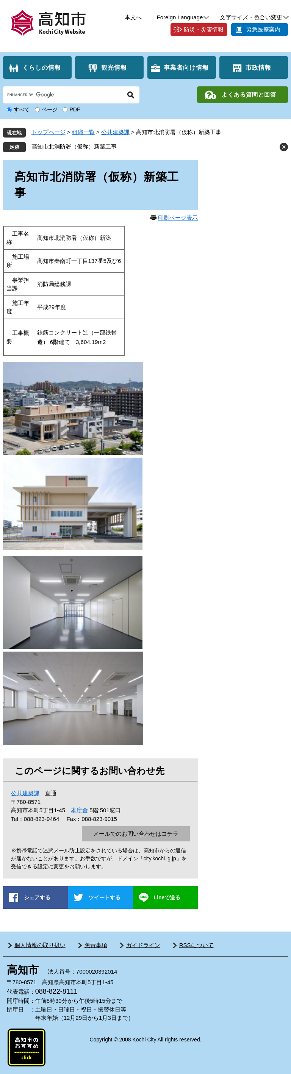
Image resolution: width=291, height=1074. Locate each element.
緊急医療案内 (263, 29)
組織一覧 (83, 132)
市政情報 (258, 67)
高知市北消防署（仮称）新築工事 (74, 146)
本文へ (133, 17)
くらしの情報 (41, 67)
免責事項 (95, 945)
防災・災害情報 (204, 29)
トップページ (48, 132)
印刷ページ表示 (178, 217)
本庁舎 (79, 810)
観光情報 (114, 67)
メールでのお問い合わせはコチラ (135, 833)
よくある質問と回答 (249, 94)
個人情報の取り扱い (40, 945)
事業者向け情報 (186, 67)
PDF (74, 109)
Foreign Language (180, 17)
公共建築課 (115, 132)
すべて (22, 109)
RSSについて (196, 945)
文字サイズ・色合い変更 (251, 17)
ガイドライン (143, 945)
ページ (50, 109)
